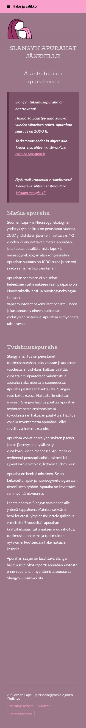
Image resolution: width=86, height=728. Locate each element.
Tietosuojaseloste (20, 706)
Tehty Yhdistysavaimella (20, 713)
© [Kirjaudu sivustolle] (8, 695)
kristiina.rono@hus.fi (30, 154)
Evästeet (43, 706)
